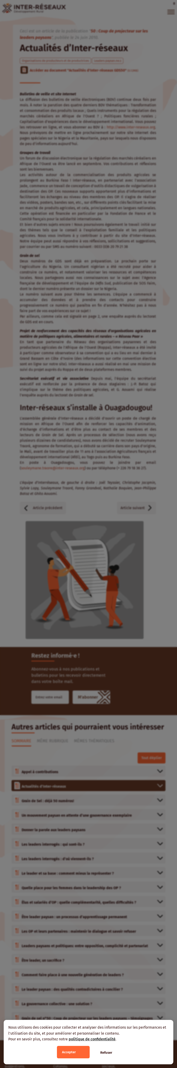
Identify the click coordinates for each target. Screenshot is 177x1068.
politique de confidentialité (92, 1039)
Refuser (106, 1053)
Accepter (69, 1052)
